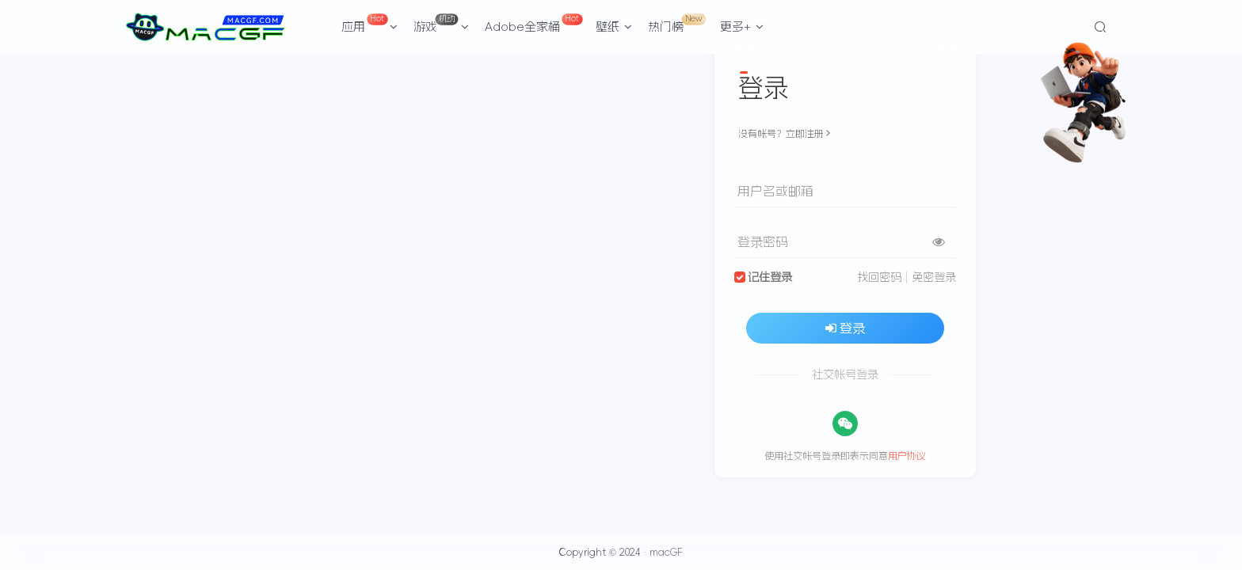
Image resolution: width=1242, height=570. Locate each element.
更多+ (742, 26)
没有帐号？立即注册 (784, 134)
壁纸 (614, 26)
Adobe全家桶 (533, 22)
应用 (369, 22)
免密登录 (934, 277)
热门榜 (677, 22)
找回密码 (879, 277)
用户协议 (907, 456)
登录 (845, 327)
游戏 (441, 22)
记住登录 (770, 277)
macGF (666, 552)
